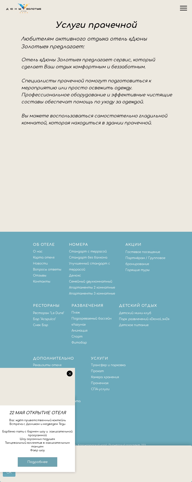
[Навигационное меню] (183, 8)
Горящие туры (138, 270)
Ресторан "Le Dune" (48, 313)
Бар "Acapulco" (44, 319)
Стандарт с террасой (88, 251)
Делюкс (75, 275)
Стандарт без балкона (88, 257)
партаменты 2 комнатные (93, 287)
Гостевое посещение (143, 252)
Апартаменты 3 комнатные (92, 293)
